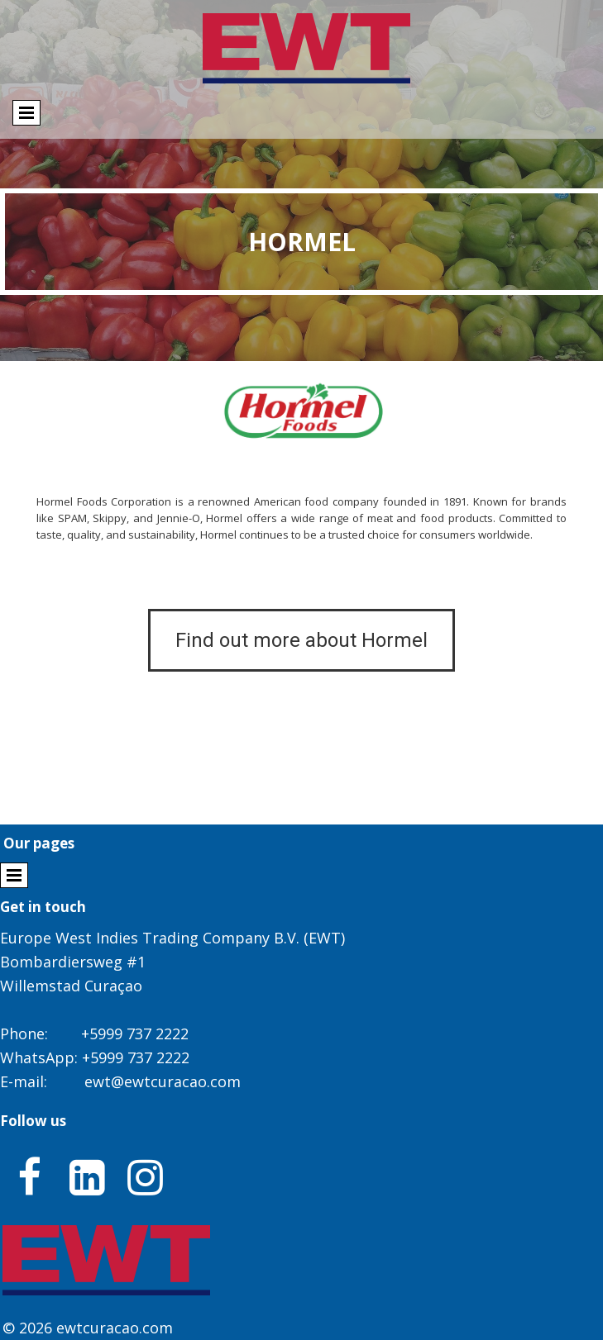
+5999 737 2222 (135, 1033)
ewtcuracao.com (114, 1328)
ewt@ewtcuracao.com (162, 1081)
